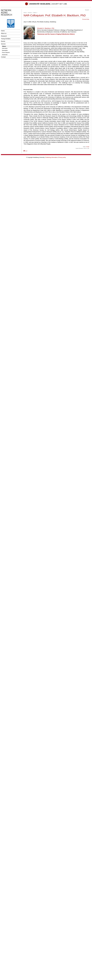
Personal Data (85, 19)
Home (3, 30)
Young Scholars (5, 38)
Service (3, 44)
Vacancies (4, 54)
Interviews (4, 48)
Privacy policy (62, 157)
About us (3, 33)
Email (87, 146)
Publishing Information (51, 157)
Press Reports (6, 52)
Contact (3, 57)
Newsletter (5, 50)
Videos (4, 46)
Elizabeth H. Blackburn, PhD (45, 28)
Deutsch (87, 9)
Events (3, 41)
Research (4, 36)
